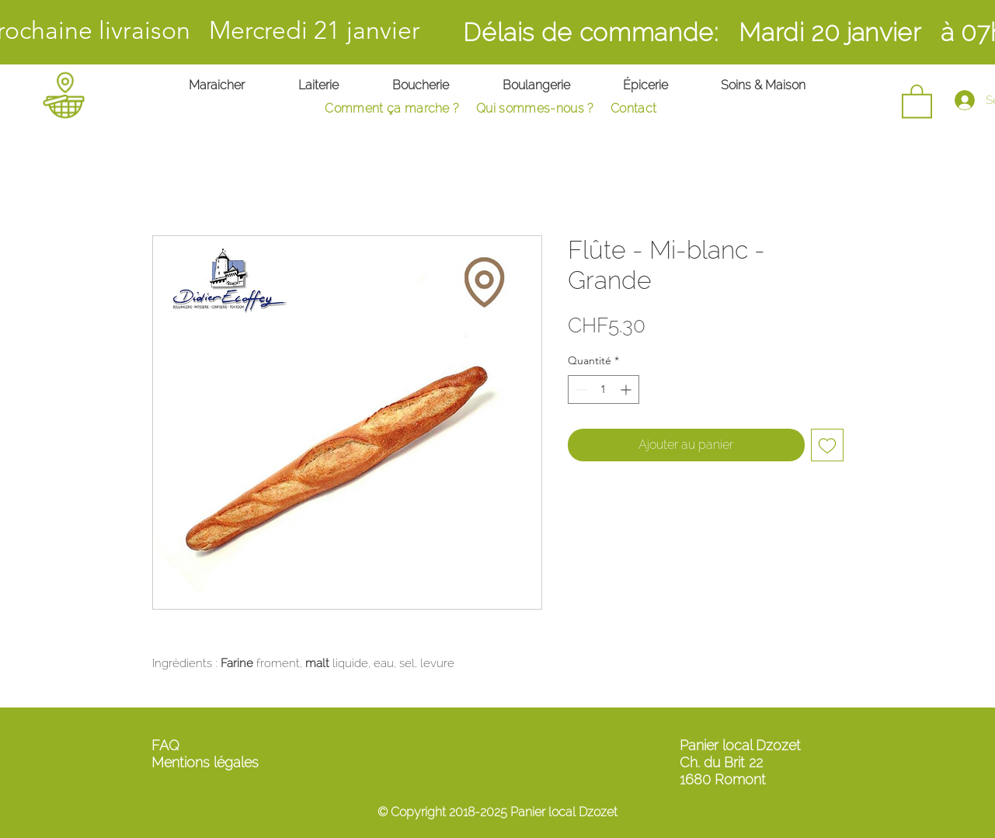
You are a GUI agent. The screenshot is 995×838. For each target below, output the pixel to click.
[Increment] (627, 389)
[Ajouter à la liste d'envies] (827, 445)
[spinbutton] (604, 389)
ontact (644, 108)
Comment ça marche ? (392, 108)
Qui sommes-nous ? (534, 108)
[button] (917, 100)
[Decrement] (580, 389)
